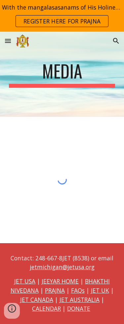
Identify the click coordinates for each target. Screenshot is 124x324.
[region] (62, 16)
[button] (8, 41)
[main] (62, 74)
